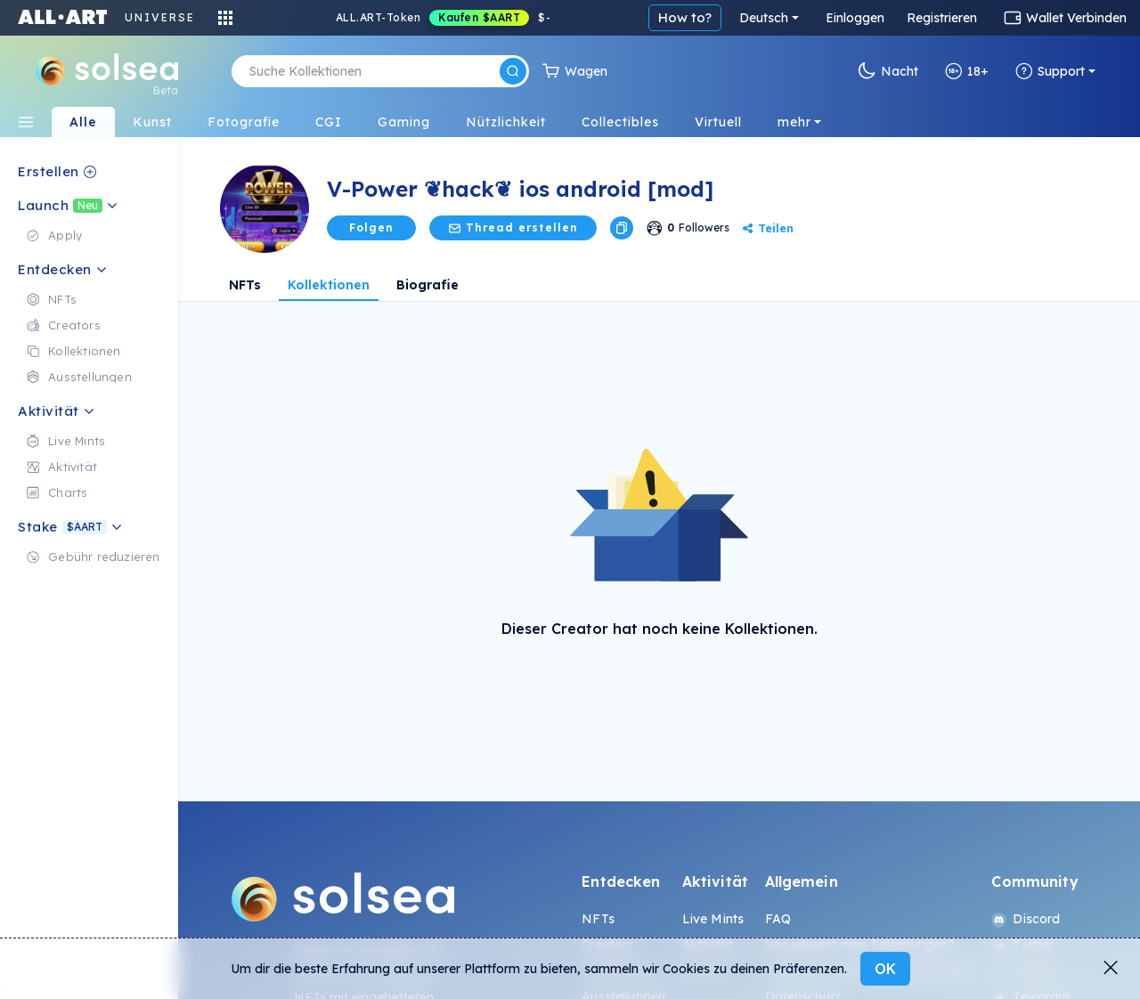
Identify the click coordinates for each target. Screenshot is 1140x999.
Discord (1025, 919)
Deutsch (763, 18)
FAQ (778, 919)
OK (885, 969)
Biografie (427, 285)
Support (1050, 71)
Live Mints (713, 919)
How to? (685, 17)
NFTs (245, 285)
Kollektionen (329, 285)
